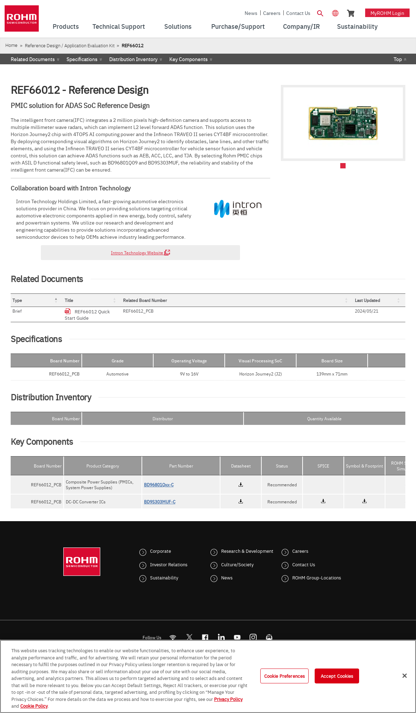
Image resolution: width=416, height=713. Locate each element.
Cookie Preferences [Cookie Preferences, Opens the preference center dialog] (284, 676)
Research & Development (247, 544)
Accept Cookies (337, 676)
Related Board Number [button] (310, 300)
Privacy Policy (228, 699)
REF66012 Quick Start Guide (131, 311)
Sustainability (164, 571)
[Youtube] (237, 630)
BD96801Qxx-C (159, 478)
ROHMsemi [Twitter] (189, 630)
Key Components (188, 59)
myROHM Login (387, 12)
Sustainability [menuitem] (357, 26)
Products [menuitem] (66, 26)
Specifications (81, 59)
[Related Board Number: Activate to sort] (326, 300)
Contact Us (298, 12)
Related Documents (33, 59)
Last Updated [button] (380, 300)
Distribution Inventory (133, 59)
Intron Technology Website (140, 252)
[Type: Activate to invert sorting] (50, 300)
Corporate (160, 544)
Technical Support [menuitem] (118, 26)
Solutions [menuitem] (178, 26)
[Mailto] (269, 630)
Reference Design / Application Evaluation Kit (69, 45)
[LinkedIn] (221, 630)
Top (398, 59)
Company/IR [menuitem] (301, 26)
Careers (272, 12)
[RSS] (173, 630)
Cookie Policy (34, 705)
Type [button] (17, 300)
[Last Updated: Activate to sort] (385, 300)
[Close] (404, 676)
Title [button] (95, 300)
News (251, 12)
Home (11, 45)
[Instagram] (253, 630)
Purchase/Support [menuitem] (238, 26)
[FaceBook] (205, 630)
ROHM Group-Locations (316, 571)
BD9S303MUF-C (159, 495)
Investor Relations (168, 558)
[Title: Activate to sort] (188, 300)
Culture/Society (237, 558)
